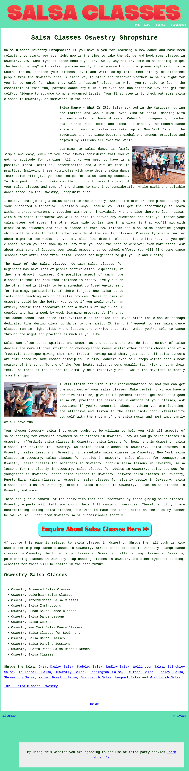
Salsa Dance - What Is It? (84, 107)
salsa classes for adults (100, 469)
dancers (110, 343)
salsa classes (26, 187)
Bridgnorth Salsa (96, 677)
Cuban (33, 611)
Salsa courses (104, 296)
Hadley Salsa (171, 672)
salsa (103, 129)
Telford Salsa (140, 672)
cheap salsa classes (70, 474)
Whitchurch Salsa (165, 677)
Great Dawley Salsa (56, 666)
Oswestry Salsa (70, 672)
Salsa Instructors (44, 605)
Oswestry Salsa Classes (35, 575)
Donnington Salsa (106, 672)
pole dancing (15, 559)
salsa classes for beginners (50, 463)
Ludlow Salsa (117, 666)
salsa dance (119, 170)
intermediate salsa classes (103, 452)
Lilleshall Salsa (35, 672)
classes (125, 233)
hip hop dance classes (47, 548)
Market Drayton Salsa (58, 677)
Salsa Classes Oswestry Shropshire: (37, 50)
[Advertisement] (30, 127)
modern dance (173, 124)
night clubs (45, 329)
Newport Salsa (127, 677)
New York (36, 627)
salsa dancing (99, 176)
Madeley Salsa (89, 666)
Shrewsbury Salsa (19, 677)
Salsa (117, 107)
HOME (137, 25)
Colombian (37, 595)
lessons (77, 329)
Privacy (180, 716)
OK (107, 757)
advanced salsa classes (78, 436)
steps (170, 244)
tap (73, 559)
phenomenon (146, 135)
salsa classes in (90, 542)
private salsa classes (138, 474)
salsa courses (165, 447)
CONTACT (161, 25)
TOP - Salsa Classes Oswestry (31, 686)
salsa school (63, 201)
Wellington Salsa (148, 666)
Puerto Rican (39, 649)
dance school (15, 192)
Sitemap (9, 716)
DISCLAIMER (178, 25)
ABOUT (148, 25)
